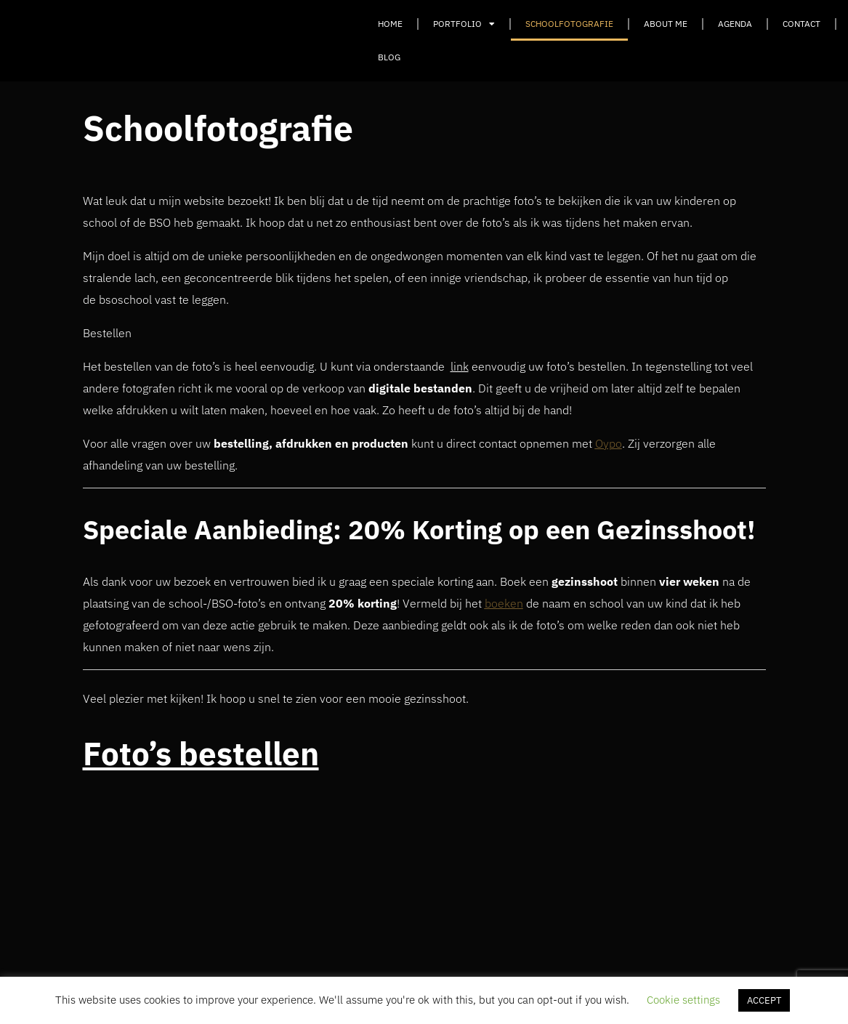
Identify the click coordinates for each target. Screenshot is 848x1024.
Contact (801, 23)
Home (390, 23)
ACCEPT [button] (764, 1000)
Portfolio (464, 24)
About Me (665, 23)
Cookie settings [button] (683, 1000)
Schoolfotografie (569, 23)
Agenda (735, 23)
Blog (389, 57)
